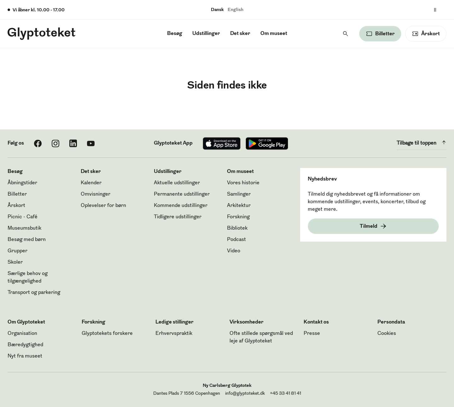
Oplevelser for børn (103, 205)
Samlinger (239, 194)
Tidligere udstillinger (177, 217)
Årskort (16, 205)
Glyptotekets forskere (107, 333)
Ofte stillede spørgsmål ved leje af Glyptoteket (261, 337)
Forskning (238, 217)
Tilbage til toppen (421, 142)
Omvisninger (95, 194)
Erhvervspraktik (173, 333)
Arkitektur (239, 205)
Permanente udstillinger (182, 194)
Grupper (17, 251)
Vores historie (243, 183)
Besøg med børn (27, 239)
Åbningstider (22, 183)
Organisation (22, 333)
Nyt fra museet (25, 356)
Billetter (17, 194)
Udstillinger (206, 33)
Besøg (174, 33)
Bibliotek (237, 228)
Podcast (236, 239)
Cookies (386, 333)
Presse (312, 333)
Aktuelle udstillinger (177, 183)
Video (233, 251)
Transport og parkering (34, 292)
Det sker (240, 33)
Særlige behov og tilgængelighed (28, 277)
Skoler (15, 262)
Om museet (273, 33)
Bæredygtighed (25, 344)
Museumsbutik (24, 228)
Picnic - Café (23, 217)
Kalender (91, 183)
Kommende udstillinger (180, 205)
